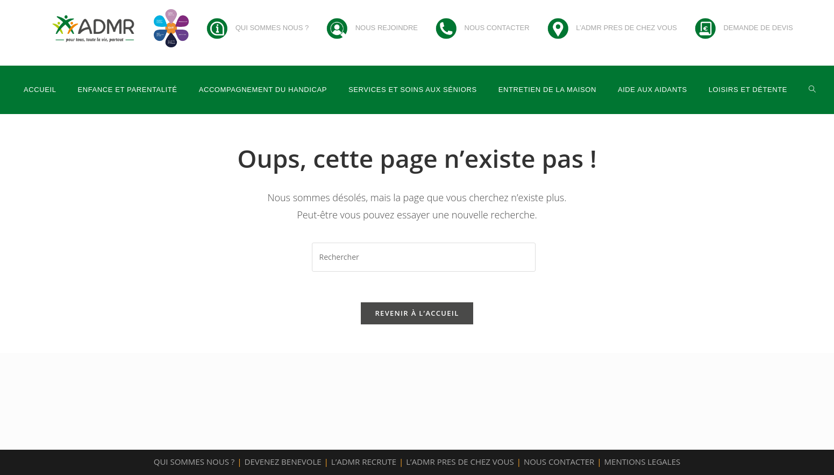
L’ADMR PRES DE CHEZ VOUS (460, 461)
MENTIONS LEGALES (642, 461)
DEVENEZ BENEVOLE (283, 461)
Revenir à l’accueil (417, 315)
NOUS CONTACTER (559, 461)
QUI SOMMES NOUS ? (194, 461)
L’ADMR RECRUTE (363, 461)
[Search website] (812, 90)
